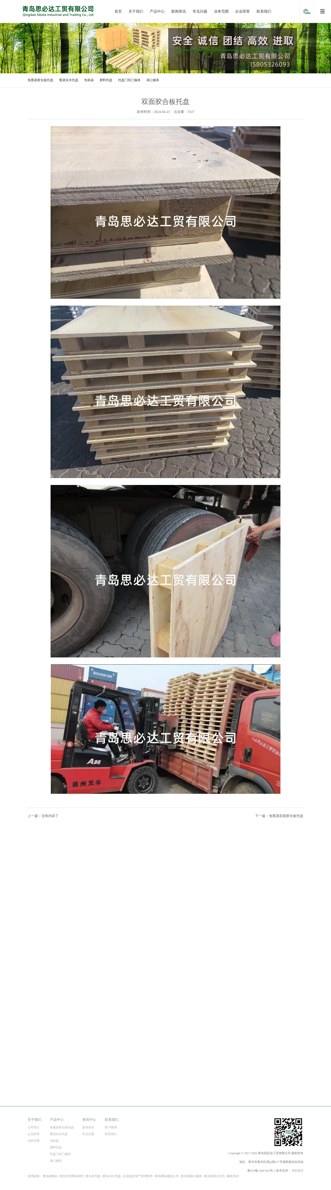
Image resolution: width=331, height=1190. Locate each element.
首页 (118, 11)
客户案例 (111, 1127)
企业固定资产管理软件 (138, 1176)
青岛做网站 (50, 1176)
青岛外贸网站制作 (71, 1176)
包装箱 (89, 80)
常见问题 (200, 11)
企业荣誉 (242, 11)
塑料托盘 (106, 80)
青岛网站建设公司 (167, 1176)
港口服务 (152, 80)
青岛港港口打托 (214, 1176)
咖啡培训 (233, 1176)
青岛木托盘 (93, 1176)
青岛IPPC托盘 (112, 1176)
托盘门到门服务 (129, 80)
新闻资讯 (178, 11)
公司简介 (34, 1127)
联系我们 (264, 11)
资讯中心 (89, 1119)
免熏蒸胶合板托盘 (40, 80)
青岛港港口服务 (191, 1176)
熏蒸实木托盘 (68, 80)
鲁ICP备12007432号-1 (261, 1170)
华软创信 (297, 1170)
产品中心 (157, 11)
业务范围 (221, 11)
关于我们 (135, 11)
